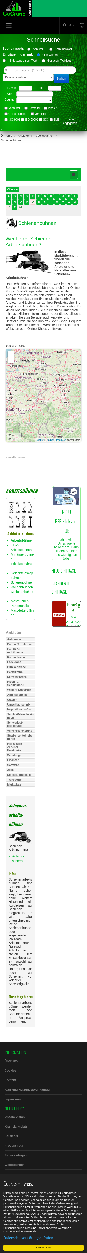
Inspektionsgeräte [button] (19, 709)
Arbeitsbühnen (44, 135)
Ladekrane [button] (14, 662)
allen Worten (50, 54)
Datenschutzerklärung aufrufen (28, 1237)
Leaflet (40, 440)
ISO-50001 (31, 119)
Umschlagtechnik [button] (18, 704)
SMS (57, 119)
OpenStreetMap (57, 440)
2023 (69, 621)
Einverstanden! (43, 1247)
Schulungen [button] (15, 755)
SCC (46, 119)
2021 (69, 626)
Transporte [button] (14, 779)
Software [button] (13, 765)
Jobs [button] (10, 770)
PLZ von (11, 88)
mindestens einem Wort (22, 60)
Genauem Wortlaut (59, 60)
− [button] (11, 360)
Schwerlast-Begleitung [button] (15, 724)
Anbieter (39, 49)
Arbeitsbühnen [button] (17, 694)
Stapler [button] (12, 699)
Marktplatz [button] (14, 784)
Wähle (12, 189)
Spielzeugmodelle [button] (19, 774)
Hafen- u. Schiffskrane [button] (15, 683)
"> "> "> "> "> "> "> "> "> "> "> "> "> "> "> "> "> (34, 100)
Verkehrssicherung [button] (19, 730)
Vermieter (14, 108)
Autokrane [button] (14, 639)
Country (9, 99)
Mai (73, 617)
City (9, 93)
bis (41, 88)
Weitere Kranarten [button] (19, 690)
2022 (77, 621)
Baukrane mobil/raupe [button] (15, 650)
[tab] (20, 639)
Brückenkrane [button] (16, 667)
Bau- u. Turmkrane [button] (19, 644)
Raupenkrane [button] (16, 657)
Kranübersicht (65, 49)
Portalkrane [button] (15, 672)
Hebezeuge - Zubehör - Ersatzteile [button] (15, 747)
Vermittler (40, 113)
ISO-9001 (14, 119)
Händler (52, 108)
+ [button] (11, 354)
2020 (77, 626)
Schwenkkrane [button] (17, 677)
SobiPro (21, 457)
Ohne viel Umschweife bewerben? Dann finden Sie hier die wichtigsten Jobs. (66, 527)
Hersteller (34, 108)
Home (8, 135)
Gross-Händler (17, 113)
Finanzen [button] (13, 760)
